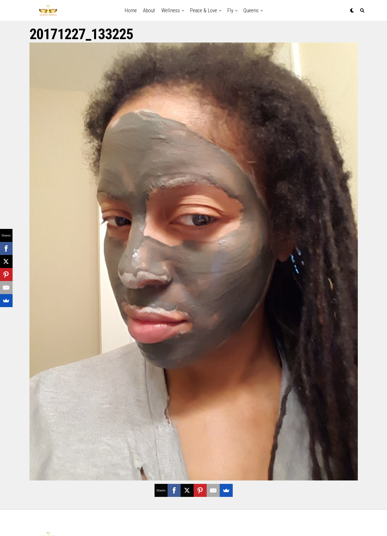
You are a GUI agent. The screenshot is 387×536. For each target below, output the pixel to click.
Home (131, 10)
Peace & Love (203, 10)
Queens (251, 10)
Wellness (170, 10)
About (149, 10)
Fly (230, 10)
